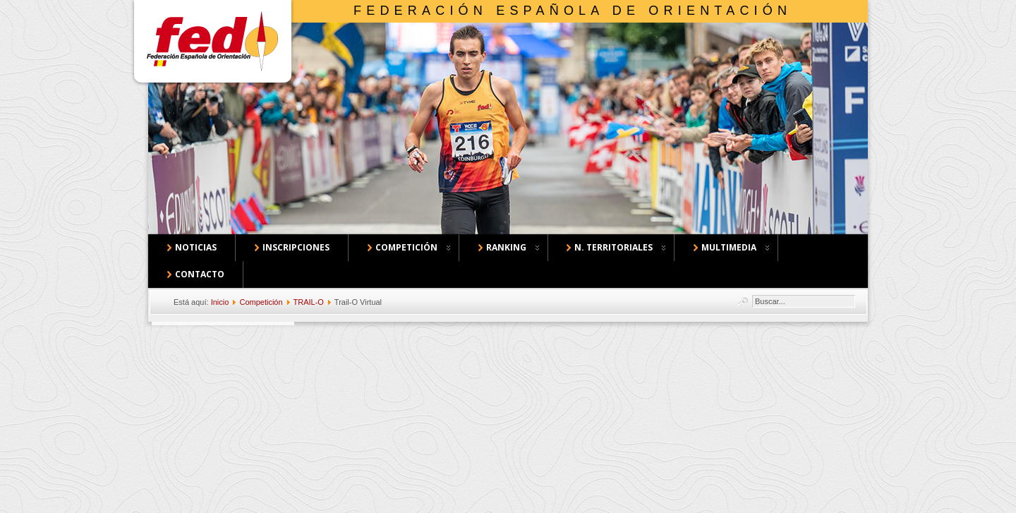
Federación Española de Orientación (572, 11)
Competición (260, 302)
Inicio (220, 302)
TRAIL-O (309, 302)
